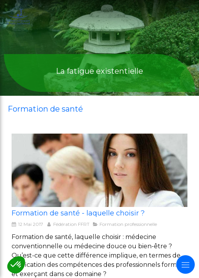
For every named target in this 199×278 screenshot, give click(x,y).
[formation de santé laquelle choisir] (99, 170)
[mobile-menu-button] (185, 264)
